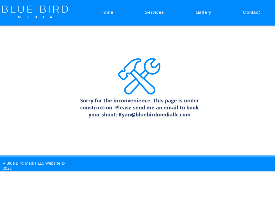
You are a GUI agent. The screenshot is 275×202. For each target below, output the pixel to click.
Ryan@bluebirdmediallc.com (154, 114)
